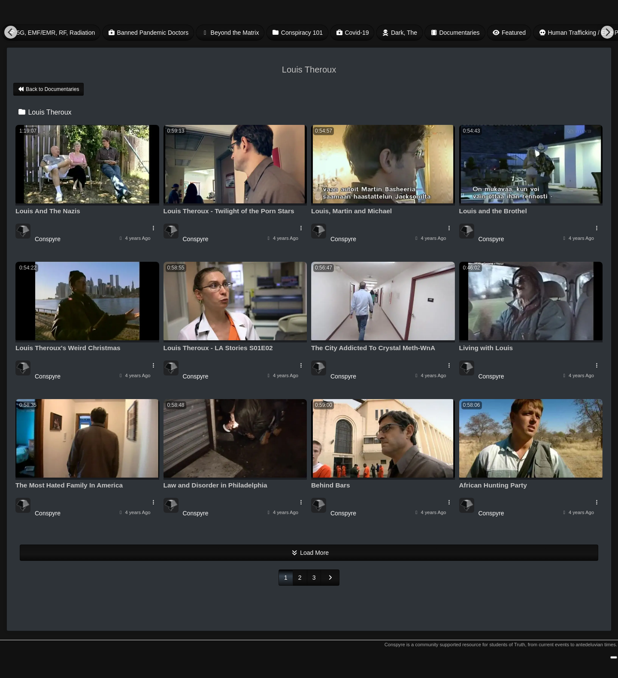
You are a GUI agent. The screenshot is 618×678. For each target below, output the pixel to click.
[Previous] (10, 32)
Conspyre (48, 239)
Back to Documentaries (48, 89)
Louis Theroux (45, 112)
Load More (309, 552)
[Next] (607, 32)
